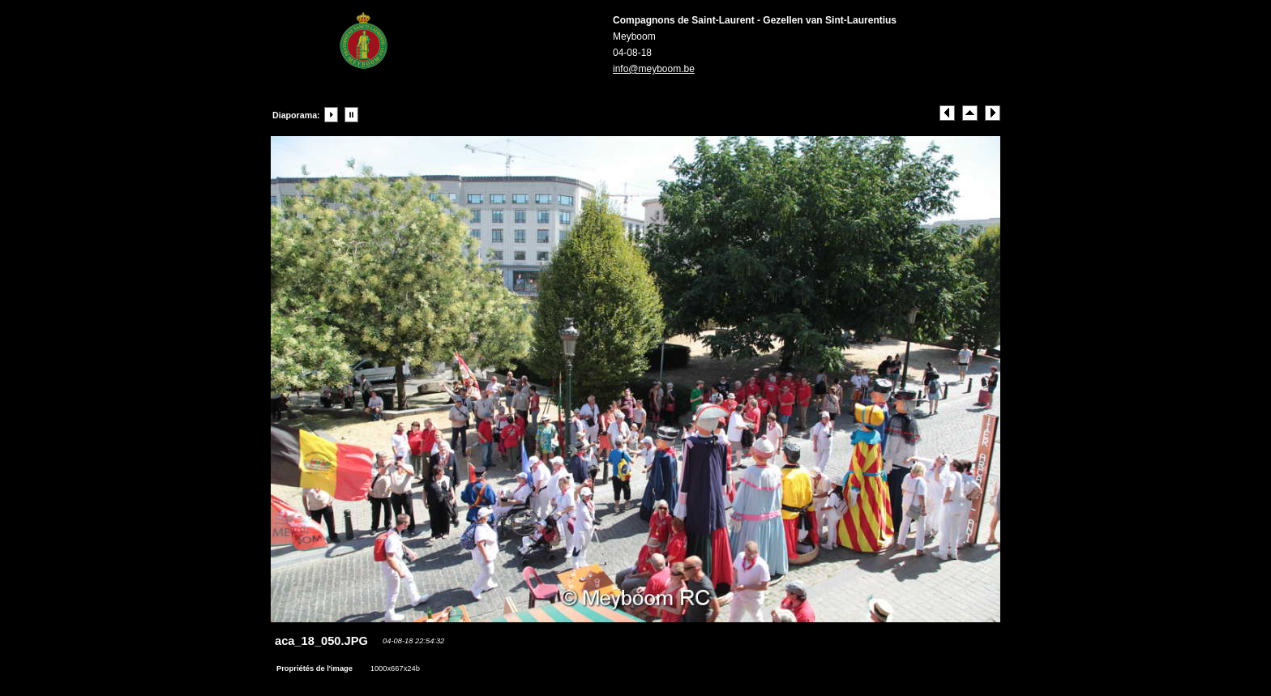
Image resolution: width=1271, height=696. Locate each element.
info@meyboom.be (654, 69)
